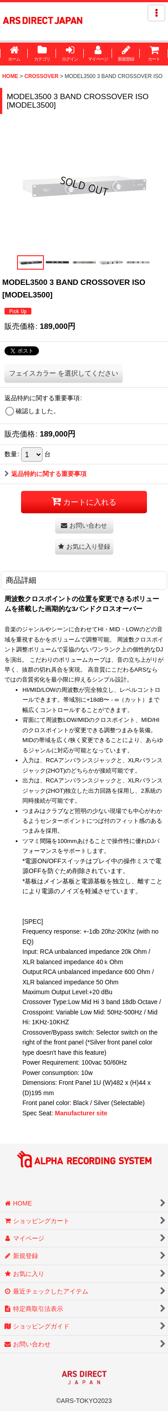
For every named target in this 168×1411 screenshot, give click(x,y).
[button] (156, 13)
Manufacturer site (81, 1113)
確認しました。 (38, 411)
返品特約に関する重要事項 (45, 473)
